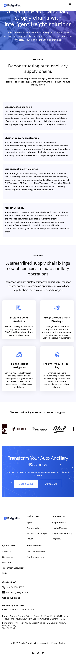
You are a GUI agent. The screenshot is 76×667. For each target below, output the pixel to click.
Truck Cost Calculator (13, 567)
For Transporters (35, 557)
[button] (70, 5)
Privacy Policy (58, 643)
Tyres (29, 522)
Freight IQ (56, 538)
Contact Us (8, 557)
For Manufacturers (36, 551)
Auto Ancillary (34, 528)
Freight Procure (59, 522)
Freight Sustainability (62, 533)
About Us (6, 551)
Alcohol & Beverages (37, 533)
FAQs (4, 573)
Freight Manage (59, 528)
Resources (7, 562)
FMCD (30, 538)
